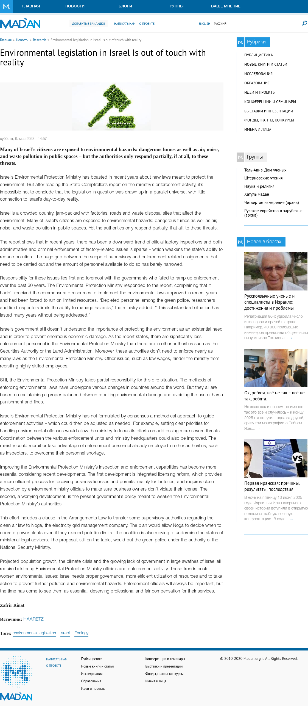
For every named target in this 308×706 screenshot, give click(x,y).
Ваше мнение (225, 6)
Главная (31, 6)
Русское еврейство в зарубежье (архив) (273, 213)
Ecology (81, 633)
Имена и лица (257, 129)
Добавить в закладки (88, 24)
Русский (220, 24)
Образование (257, 83)
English (204, 24)
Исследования (258, 73)
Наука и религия (259, 186)
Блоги (125, 6)
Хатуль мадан (256, 194)
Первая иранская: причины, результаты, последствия (271, 486)
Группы (175, 6)
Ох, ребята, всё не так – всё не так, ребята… (274, 396)
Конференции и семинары (270, 101)
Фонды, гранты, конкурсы (269, 120)
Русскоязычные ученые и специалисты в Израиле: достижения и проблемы (269, 302)
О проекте (147, 24)
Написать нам (125, 24)
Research (39, 40)
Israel (65, 633)
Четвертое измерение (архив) (271, 202)
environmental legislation (34, 633)
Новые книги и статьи (265, 64)
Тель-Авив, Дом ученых (265, 170)
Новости (75, 6)
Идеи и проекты (260, 92)
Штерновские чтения (263, 178)
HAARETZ (33, 619)
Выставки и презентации (268, 111)
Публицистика (258, 54)
